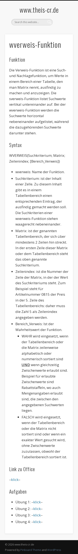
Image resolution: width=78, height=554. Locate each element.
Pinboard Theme (30, 550)
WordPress (54, 550)
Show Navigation (63, 37)
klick (15, 479)
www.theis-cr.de (39, 10)
